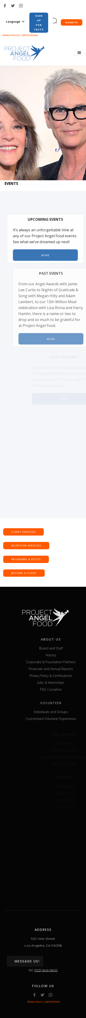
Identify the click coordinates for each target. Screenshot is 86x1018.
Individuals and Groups (56, 712)
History (56, 655)
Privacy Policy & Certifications (56, 675)
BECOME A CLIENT (24, 573)
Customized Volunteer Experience (56, 718)
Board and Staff (56, 648)
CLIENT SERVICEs (23, 532)
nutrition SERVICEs (26, 545)
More (47, 255)
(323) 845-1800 (46, 970)
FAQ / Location (56, 689)
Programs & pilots (26, 559)
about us (56, 639)
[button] (15, 21)
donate (71, 22)
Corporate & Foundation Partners (56, 662)
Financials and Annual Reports (56, 669)
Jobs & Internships (55, 682)
